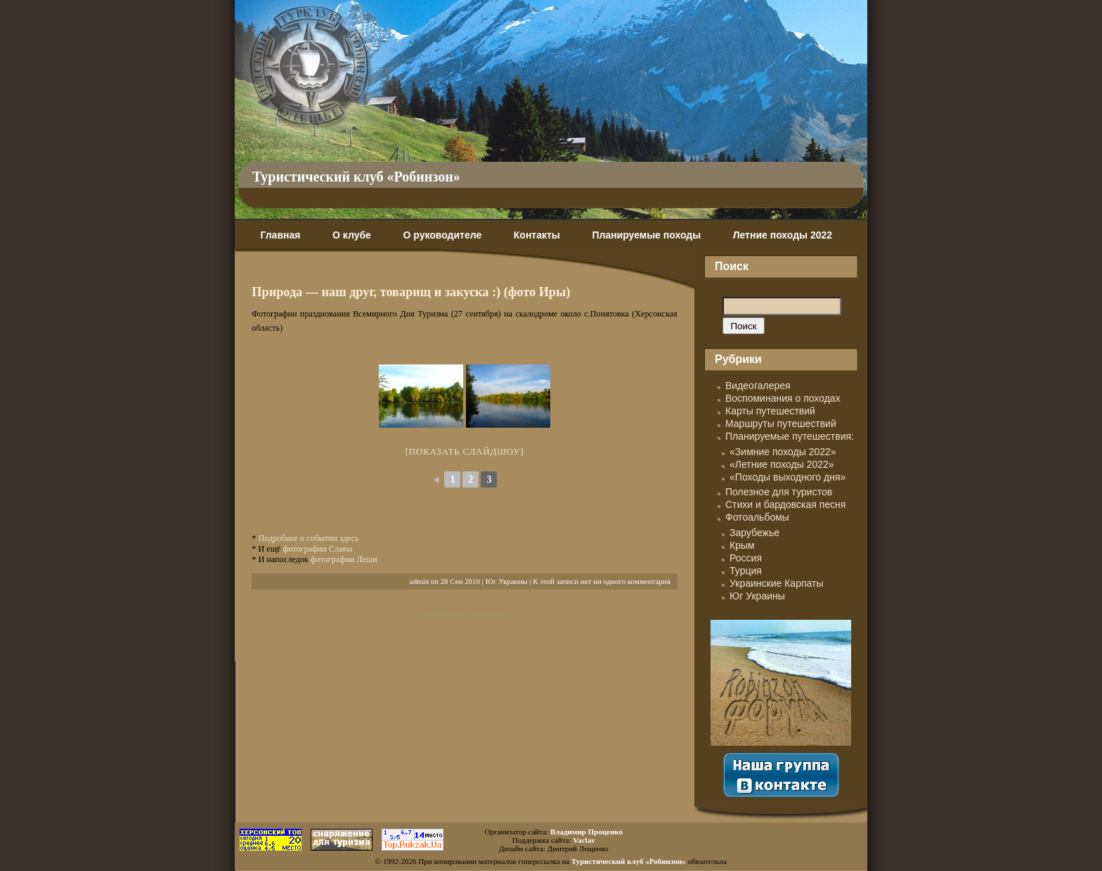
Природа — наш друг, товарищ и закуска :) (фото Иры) (411, 292)
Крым (742, 545)
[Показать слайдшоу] (465, 451)
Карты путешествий (770, 411)
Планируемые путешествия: (789, 436)
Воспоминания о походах (783, 398)
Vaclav (584, 840)
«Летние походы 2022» (782, 464)
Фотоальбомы (757, 517)
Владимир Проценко (586, 831)
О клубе (351, 235)
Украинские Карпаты (776, 583)
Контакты (537, 235)
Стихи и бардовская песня (785, 504)
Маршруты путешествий (780, 423)
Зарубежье (754, 532)
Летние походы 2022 (782, 235)
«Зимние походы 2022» (783, 451)
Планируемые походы (646, 235)
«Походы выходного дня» (787, 477)
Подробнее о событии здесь (308, 538)
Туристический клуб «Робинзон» (356, 176)
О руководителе (442, 235)
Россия (746, 558)
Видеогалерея (758, 385)
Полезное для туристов (778, 491)
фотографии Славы (317, 549)
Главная (280, 235)
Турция (746, 570)
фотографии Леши (344, 559)
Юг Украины (507, 581)
